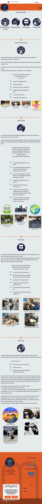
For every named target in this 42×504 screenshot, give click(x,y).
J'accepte (7, 497)
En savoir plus (11, 494)
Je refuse (14, 497)
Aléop (25, 488)
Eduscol (25, 491)
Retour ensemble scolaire (15, 1)
